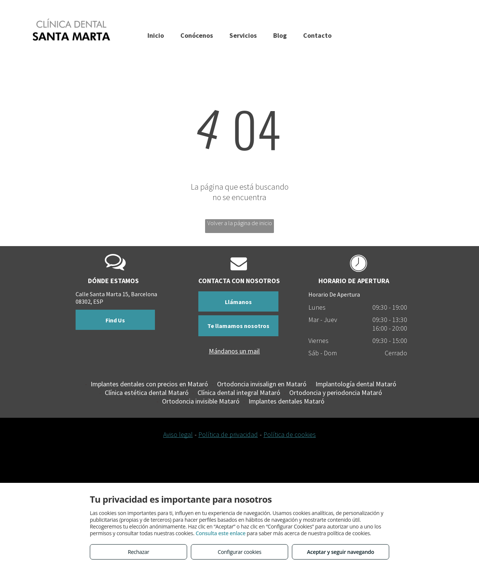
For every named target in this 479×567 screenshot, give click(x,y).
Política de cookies (289, 434)
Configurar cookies (240, 551)
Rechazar (138, 551)
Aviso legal (178, 434)
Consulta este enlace (220, 533)
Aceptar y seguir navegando (340, 551)
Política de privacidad (228, 434)
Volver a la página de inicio (239, 223)
